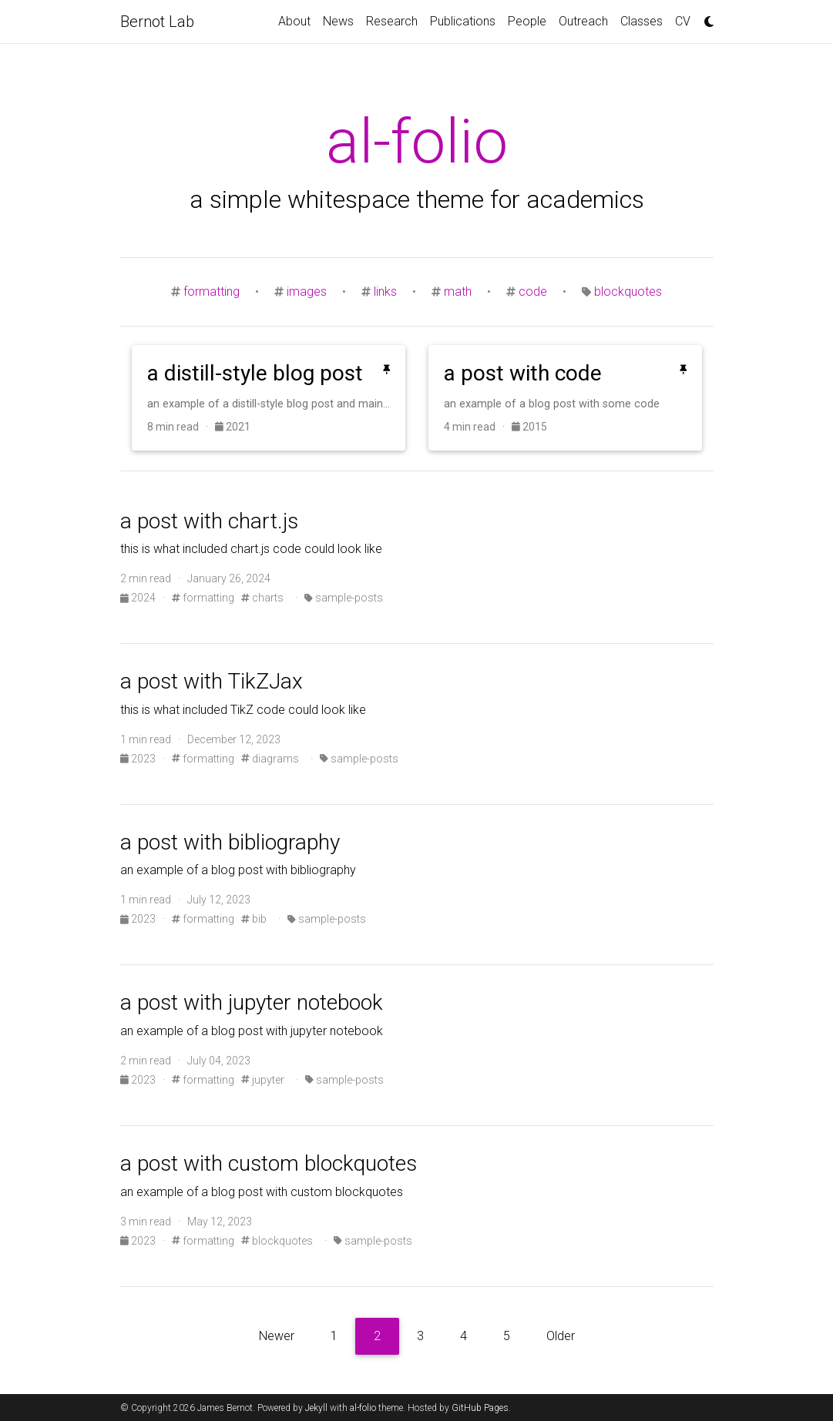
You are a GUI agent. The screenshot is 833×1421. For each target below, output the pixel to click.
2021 (232, 427)
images (307, 291)
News (338, 21)
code (533, 291)
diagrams (270, 758)
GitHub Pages (480, 1408)
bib (254, 919)
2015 (529, 427)
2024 (139, 598)
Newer (276, 1336)
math (458, 291)
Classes (641, 21)
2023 (139, 758)
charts (262, 598)
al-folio (363, 1408)
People (527, 21)
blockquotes (628, 291)
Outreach (583, 21)
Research (392, 21)
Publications (462, 21)
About (294, 21)
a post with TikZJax (211, 681)
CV (682, 21)
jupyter (262, 1080)
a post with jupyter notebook (251, 1002)
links (385, 291)
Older (560, 1336)
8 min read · (181, 427)
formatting (211, 291)
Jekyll (316, 1408)
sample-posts (343, 598)
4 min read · (478, 427)
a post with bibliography (230, 842)
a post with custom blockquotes (268, 1163)
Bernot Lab (157, 21)
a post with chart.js (209, 521)
